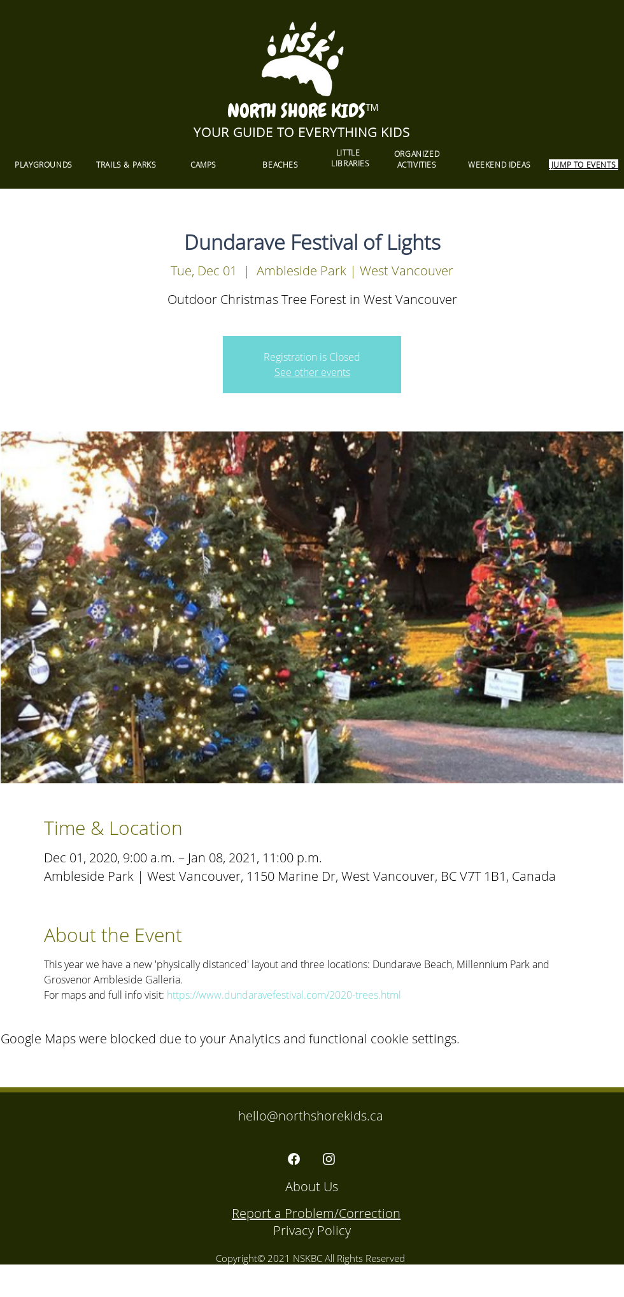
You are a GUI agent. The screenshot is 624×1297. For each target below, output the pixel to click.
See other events (312, 372)
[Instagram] (329, 1159)
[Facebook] (294, 1159)
